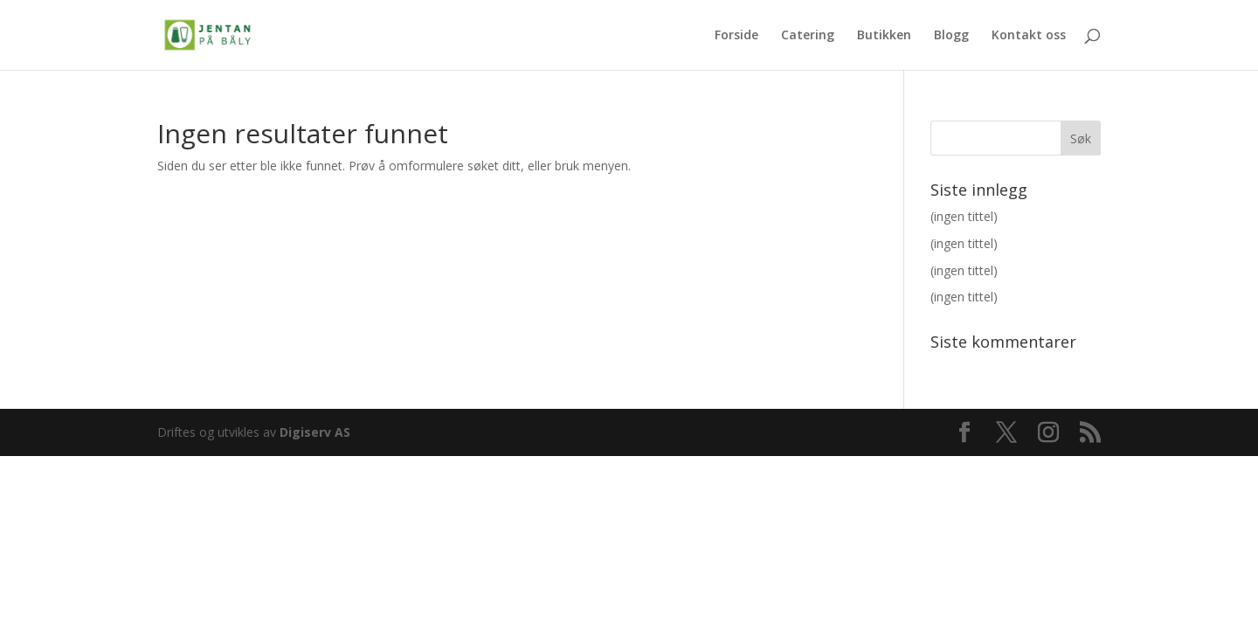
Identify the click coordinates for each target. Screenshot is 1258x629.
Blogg (951, 36)
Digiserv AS (315, 432)
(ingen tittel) (964, 216)
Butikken (884, 36)
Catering (807, 36)
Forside (736, 36)
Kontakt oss (1029, 36)
